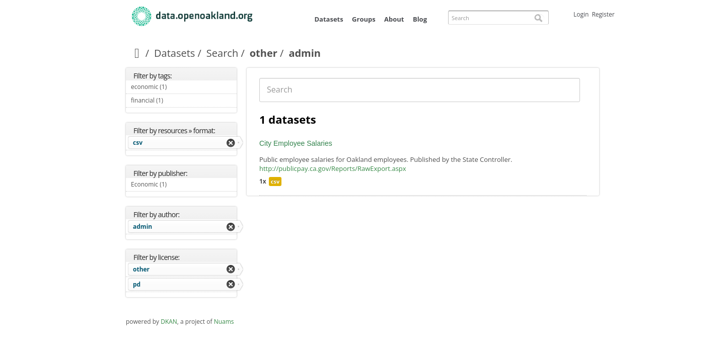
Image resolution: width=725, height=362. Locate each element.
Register (603, 14)
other (263, 53)
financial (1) (175, 100)
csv (137, 142)
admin (142, 226)
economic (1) (178, 86)
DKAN (169, 321)
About (394, 19)
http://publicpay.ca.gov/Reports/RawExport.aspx (332, 168)
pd (136, 284)
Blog (420, 19)
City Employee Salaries (295, 143)
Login (581, 14)
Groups (364, 19)
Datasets (328, 19)
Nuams (224, 321)
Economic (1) (178, 184)
